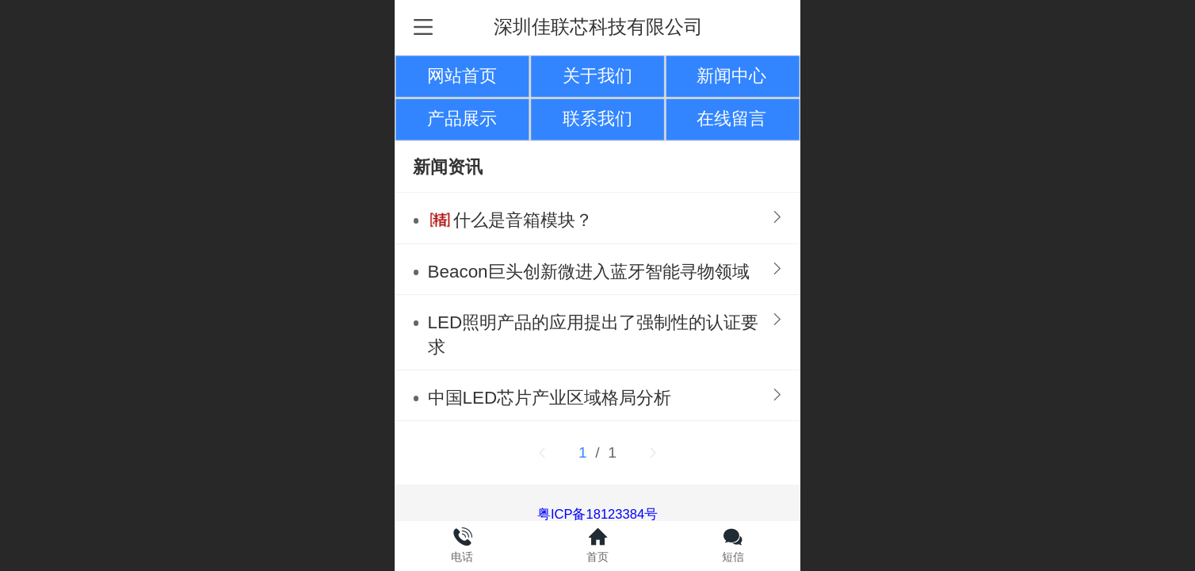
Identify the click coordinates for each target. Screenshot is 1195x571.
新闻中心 (731, 76)
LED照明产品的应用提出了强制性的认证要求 (593, 334)
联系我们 (597, 118)
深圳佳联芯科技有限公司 (598, 26)
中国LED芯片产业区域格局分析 (550, 398)
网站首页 (462, 76)
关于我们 (597, 76)
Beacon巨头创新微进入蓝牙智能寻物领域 (589, 272)
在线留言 (731, 118)
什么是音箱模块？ (523, 220)
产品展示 (462, 118)
